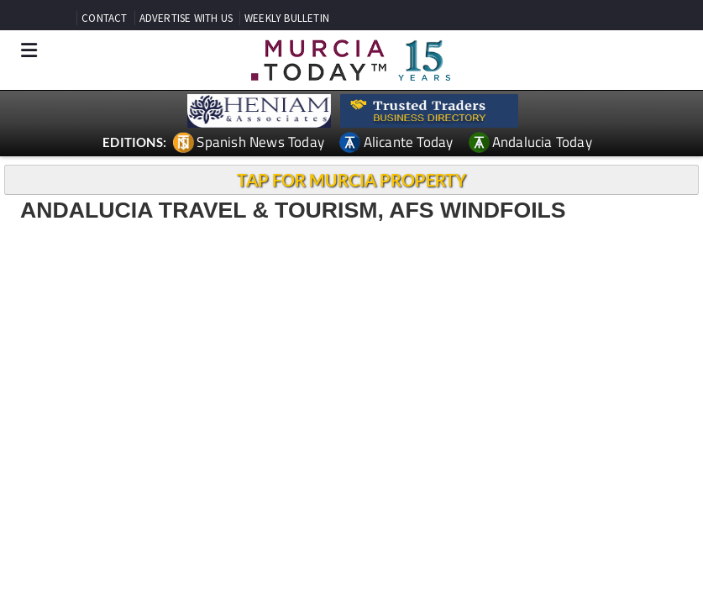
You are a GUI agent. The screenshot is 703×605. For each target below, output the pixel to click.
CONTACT (104, 18)
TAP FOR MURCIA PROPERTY (351, 180)
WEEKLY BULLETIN (286, 18)
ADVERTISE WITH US (186, 18)
